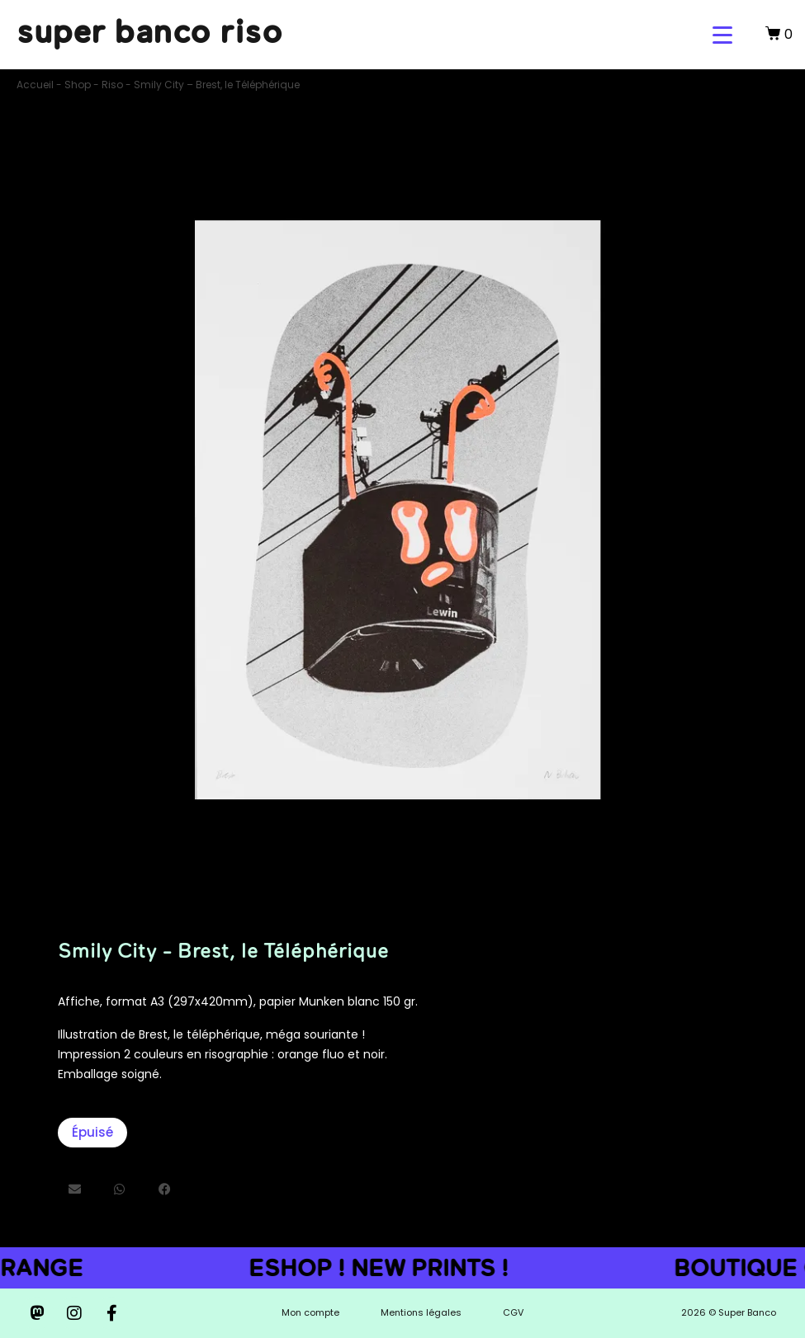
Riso (112, 85)
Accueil (35, 85)
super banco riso (149, 31)
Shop (77, 85)
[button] (75, 1189)
